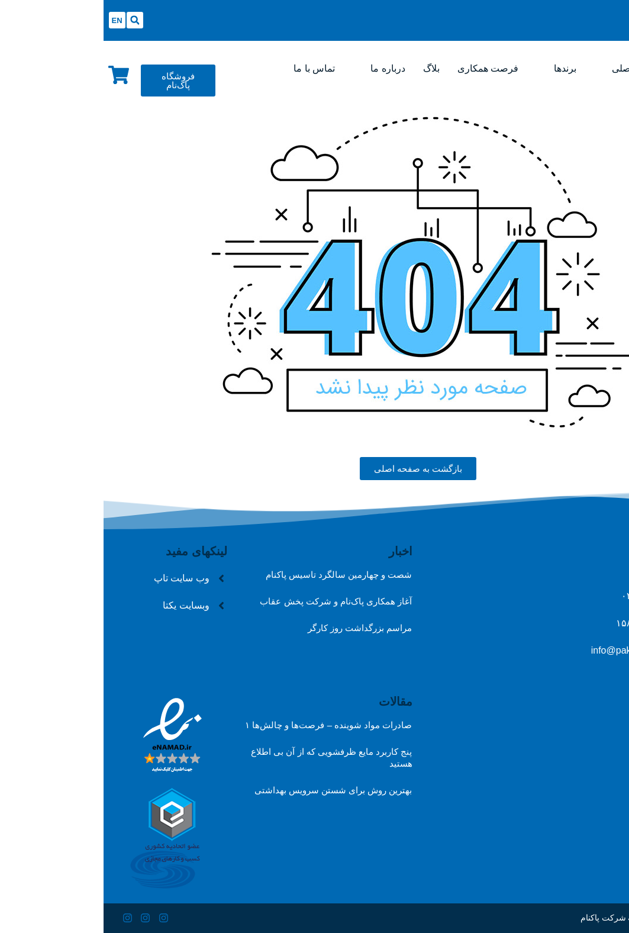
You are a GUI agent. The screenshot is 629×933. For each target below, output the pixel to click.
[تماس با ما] (210, 69)
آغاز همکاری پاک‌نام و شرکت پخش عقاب (232, 601)
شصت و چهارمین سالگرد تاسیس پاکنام (235, 575)
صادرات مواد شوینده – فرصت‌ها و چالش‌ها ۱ (225, 725)
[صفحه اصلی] (532, 69)
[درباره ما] (284, 69)
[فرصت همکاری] (384, 69)
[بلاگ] (328, 69)
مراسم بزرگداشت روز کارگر (256, 628)
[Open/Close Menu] (408, 13)
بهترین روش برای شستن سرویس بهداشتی (230, 790)
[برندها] (462, 69)
